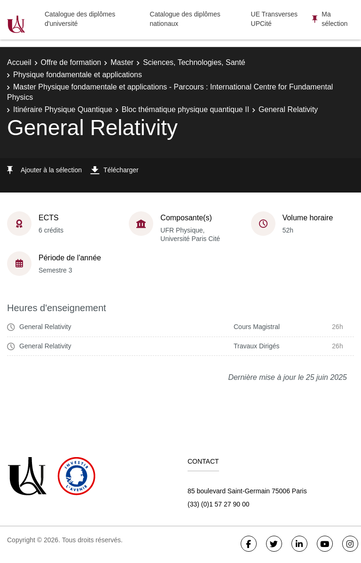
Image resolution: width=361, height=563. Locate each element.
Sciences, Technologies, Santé (194, 62)
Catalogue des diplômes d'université (80, 18)
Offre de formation (71, 62)
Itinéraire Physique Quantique (62, 109)
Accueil (19, 62)
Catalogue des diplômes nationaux (185, 18)
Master (121, 62)
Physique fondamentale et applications (77, 75)
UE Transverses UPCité (274, 18)
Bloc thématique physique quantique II (185, 109)
